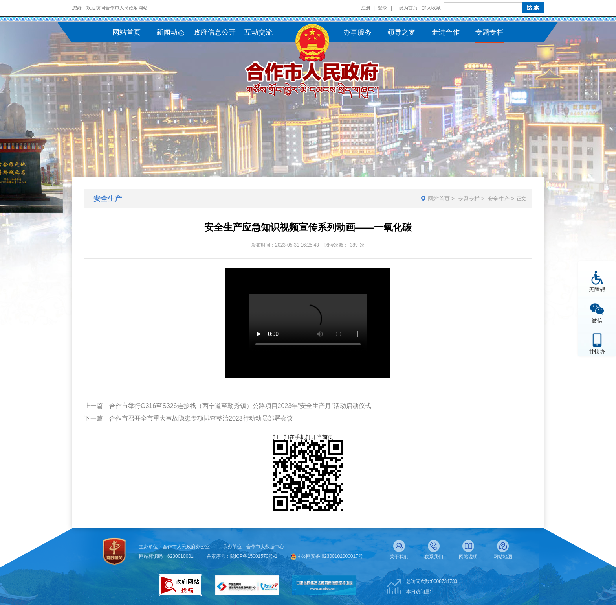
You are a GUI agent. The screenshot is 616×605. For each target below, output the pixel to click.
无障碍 (597, 289)
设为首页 (408, 8)
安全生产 (499, 199)
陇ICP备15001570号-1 (253, 556)
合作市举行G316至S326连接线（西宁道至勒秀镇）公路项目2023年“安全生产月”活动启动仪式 (240, 405)
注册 (365, 8)
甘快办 (597, 351)
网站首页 (439, 199)
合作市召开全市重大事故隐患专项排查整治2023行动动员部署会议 (201, 418)
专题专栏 (469, 199)
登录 (382, 8)
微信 (597, 320)
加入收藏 (431, 8)
